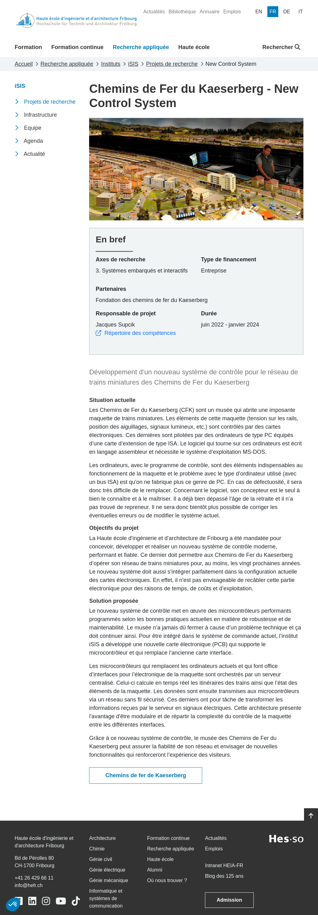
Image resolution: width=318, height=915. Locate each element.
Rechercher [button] (281, 47)
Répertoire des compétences (136, 333)
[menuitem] (154, 12)
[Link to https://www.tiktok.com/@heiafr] (76, 901)
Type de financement (228, 259)
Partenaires (111, 289)
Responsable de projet (126, 313)
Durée (209, 313)
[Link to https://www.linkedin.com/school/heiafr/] (32, 901)
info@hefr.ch (29, 885)
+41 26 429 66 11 (34, 878)
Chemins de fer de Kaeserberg (145, 775)
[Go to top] (311, 816)
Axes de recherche (120, 259)
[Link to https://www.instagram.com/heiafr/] (46, 901)
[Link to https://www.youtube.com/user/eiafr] (61, 901)
